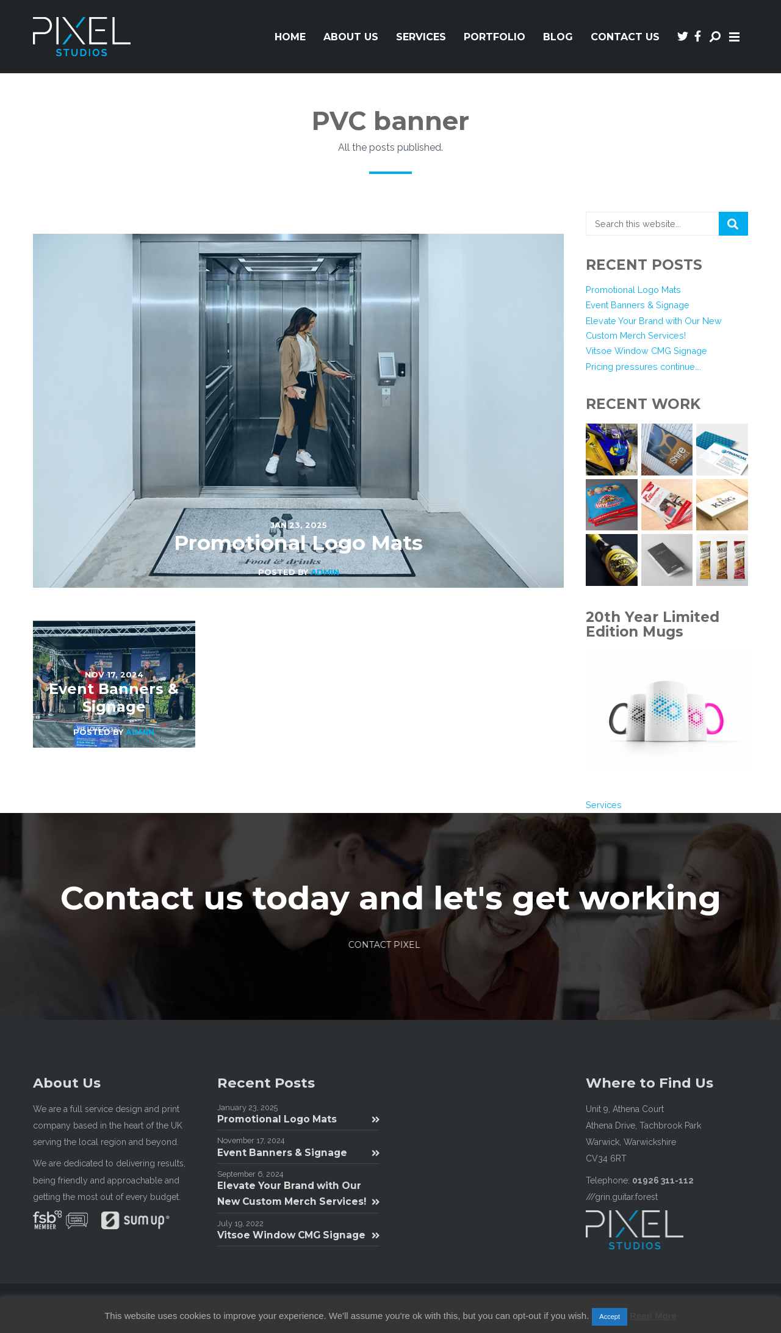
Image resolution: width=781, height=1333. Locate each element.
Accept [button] (609, 1316)
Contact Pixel (387, 944)
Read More (653, 1315)
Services (604, 805)
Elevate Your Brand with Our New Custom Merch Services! (298, 1193)
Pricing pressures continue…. (643, 366)
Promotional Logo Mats (633, 289)
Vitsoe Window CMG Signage (646, 350)
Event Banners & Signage (637, 305)
